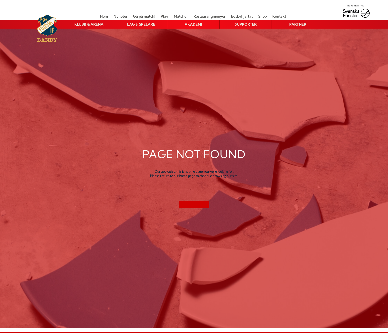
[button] (89, 24)
